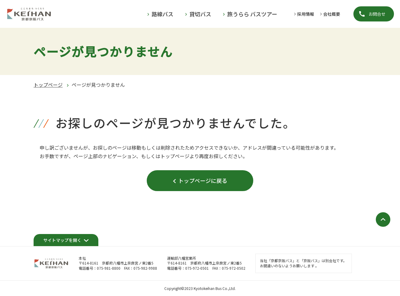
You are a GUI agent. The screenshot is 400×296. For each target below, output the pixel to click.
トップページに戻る (202, 180)
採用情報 (305, 14)
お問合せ (377, 14)
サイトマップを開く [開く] (62, 240)
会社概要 (331, 14)
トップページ (48, 84)
